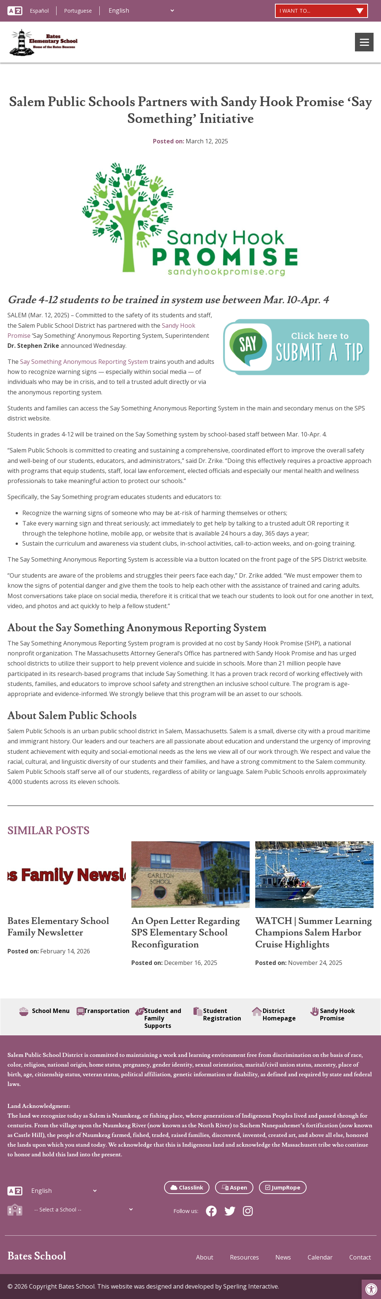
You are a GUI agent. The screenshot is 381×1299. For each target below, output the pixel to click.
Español (39, 10)
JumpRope (282, 1187)
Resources (244, 1257)
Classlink (186, 1187)
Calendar (320, 1257)
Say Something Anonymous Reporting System (84, 362)
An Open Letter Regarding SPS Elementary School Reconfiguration (185, 933)
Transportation (103, 1011)
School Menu (44, 1011)
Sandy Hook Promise (332, 1014)
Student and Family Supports (158, 1018)
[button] (371, 1289)
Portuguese (78, 10)
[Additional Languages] (141, 10)
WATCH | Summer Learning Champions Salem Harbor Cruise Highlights (313, 933)
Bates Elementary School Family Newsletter (58, 927)
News (283, 1257)
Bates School (36, 1256)
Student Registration (217, 1014)
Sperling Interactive (250, 1286)
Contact (360, 1257)
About (204, 1257)
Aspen (234, 1187)
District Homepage (274, 1014)
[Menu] (364, 42)
